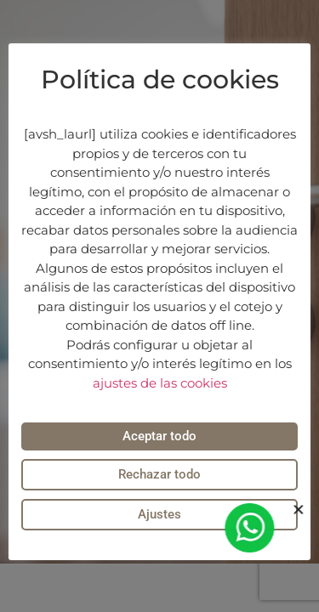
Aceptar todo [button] (159, 436)
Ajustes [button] (159, 514)
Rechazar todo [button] (159, 474)
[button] (300, 509)
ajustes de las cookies (160, 383)
